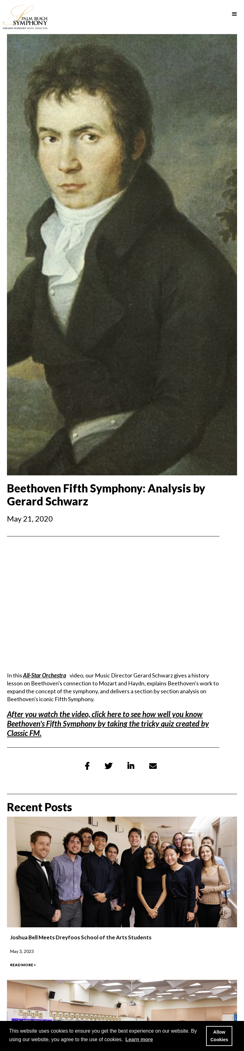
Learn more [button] (139, 1039)
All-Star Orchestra (44, 675)
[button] (234, 14)
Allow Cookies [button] (219, 1035)
